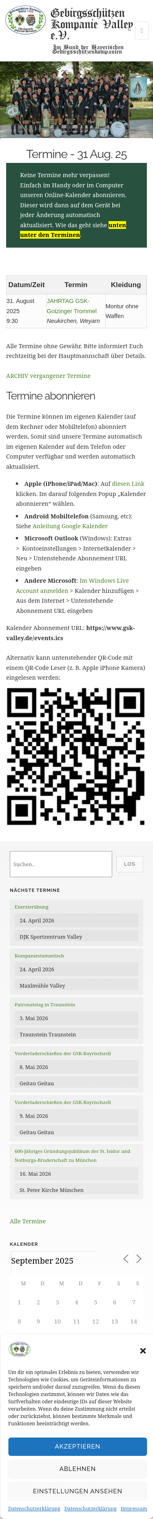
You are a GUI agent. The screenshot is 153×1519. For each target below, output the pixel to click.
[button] (143, 1351)
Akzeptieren (78, 1446)
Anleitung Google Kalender (70, 526)
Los (129, 864)
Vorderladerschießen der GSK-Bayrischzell (63, 1053)
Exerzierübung (32, 907)
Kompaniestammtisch (39, 956)
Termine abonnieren (50, 396)
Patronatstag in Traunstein (45, 1004)
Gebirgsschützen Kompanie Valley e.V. (91, 23)
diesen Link (128, 483)
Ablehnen (78, 1469)
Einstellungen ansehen (77, 1491)
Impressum (134, 1508)
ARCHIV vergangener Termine (48, 376)
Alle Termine (28, 1221)
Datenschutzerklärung (34, 1508)
